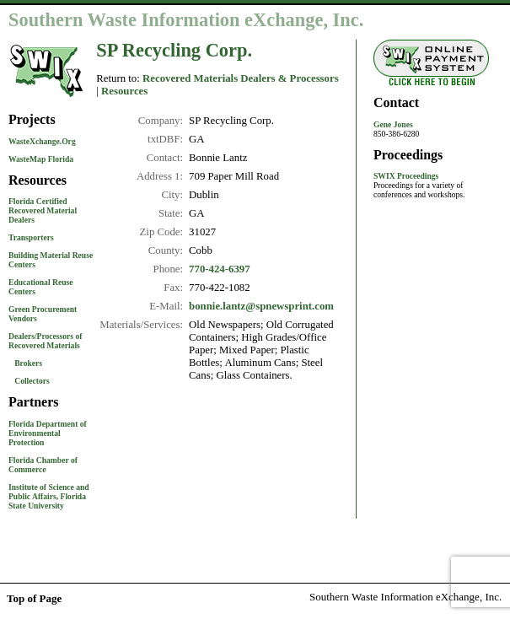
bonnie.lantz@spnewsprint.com (261, 306)
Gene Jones (393, 124)
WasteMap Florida (40, 159)
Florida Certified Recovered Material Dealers (42, 210)
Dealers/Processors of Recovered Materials (45, 340)
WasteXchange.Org (42, 141)
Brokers (28, 363)
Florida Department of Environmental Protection (47, 433)
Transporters (31, 237)
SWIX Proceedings (405, 175)
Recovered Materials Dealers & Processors (240, 78)
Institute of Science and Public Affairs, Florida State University (48, 496)
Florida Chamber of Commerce (43, 464)
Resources (124, 91)
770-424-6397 (219, 269)
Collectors (32, 380)
